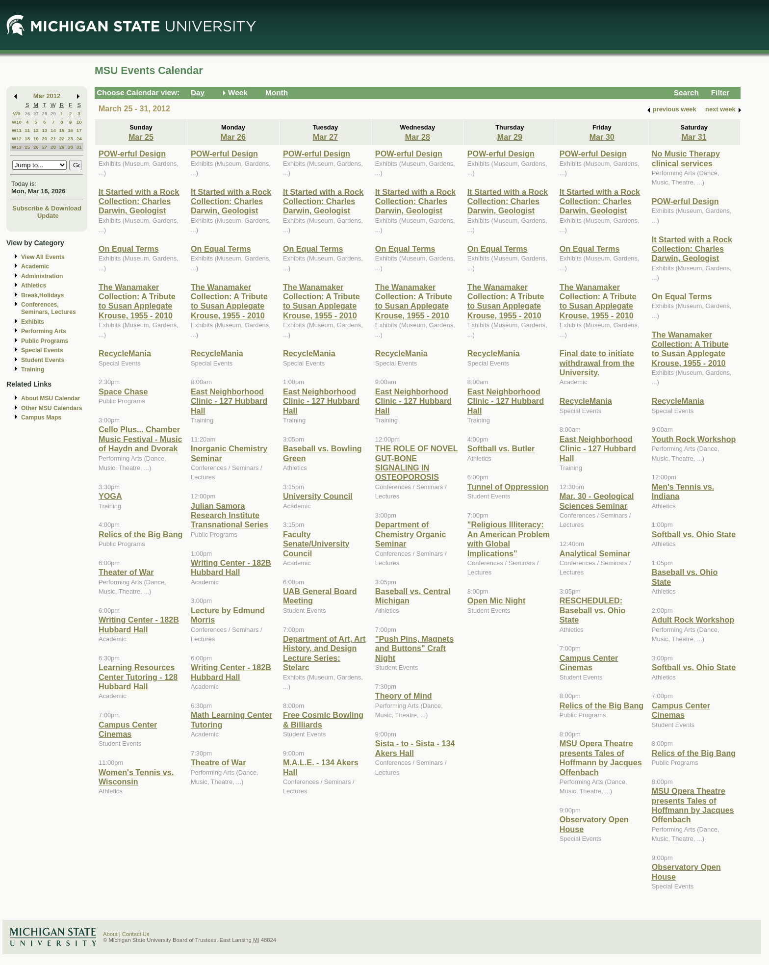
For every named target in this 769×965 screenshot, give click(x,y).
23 (70, 138)
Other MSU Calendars (51, 408)
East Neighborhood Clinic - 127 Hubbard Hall (229, 401)
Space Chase (123, 391)
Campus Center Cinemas (128, 729)
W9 (17, 113)
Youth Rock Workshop (694, 439)
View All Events (43, 257)
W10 (17, 122)
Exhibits (32, 321)
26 (27, 113)
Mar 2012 (46, 96)
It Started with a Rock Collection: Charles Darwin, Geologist (139, 201)
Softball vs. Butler (501, 448)
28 (44, 113)
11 (27, 130)
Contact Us (136, 934)
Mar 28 (417, 136)
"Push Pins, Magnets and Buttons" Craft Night (414, 648)
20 (44, 138)
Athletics (33, 285)
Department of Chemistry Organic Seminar (410, 534)
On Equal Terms (129, 248)
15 (62, 130)
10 (79, 122)
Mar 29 (509, 136)
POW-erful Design (132, 153)
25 (27, 147)
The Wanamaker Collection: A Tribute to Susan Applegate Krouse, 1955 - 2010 (137, 301)
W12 (17, 138)
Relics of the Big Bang (140, 534)
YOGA (110, 496)
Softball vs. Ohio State (694, 534)
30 (70, 147)
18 (27, 138)
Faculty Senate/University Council (316, 544)
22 (62, 138)
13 (44, 130)
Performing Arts (43, 331)
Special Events (42, 350)
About (110, 934)
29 (53, 113)
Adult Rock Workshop (693, 619)
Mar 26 (233, 136)
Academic (35, 266)
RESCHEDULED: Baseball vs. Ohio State (593, 610)
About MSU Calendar (50, 398)
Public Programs (44, 341)
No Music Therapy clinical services (686, 158)
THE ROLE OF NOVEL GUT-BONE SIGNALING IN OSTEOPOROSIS (416, 462)
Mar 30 (602, 136)
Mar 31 (694, 136)
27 (36, 113)
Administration (42, 276)
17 (79, 130)
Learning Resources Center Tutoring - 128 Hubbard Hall (138, 677)
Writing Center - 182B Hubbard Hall (139, 624)
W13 (17, 147)
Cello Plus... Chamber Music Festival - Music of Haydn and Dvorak (140, 439)
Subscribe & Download (46, 208)
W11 (17, 130)
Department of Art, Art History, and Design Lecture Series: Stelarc (324, 653)
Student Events (42, 360)
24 (79, 138)
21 (53, 138)
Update (48, 215)
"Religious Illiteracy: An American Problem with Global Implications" (508, 538)
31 (79, 147)
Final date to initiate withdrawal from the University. (597, 363)
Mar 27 (325, 136)
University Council (318, 496)
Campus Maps (41, 417)
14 (53, 130)
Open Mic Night (496, 600)
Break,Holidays (42, 295)
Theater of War (126, 572)
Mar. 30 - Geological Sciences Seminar (597, 501)
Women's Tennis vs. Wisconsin (136, 777)
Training (32, 369)
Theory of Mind (403, 695)
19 (36, 138)
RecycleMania (125, 353)
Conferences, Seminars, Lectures (48, 308)
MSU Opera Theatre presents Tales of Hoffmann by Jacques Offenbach (601, 757)
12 (36, 130)
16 (70, 130)
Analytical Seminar (595, 553)
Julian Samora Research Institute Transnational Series (229, 515)
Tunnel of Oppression (508, 486)
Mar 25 (141, 136)
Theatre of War (218, 762)
